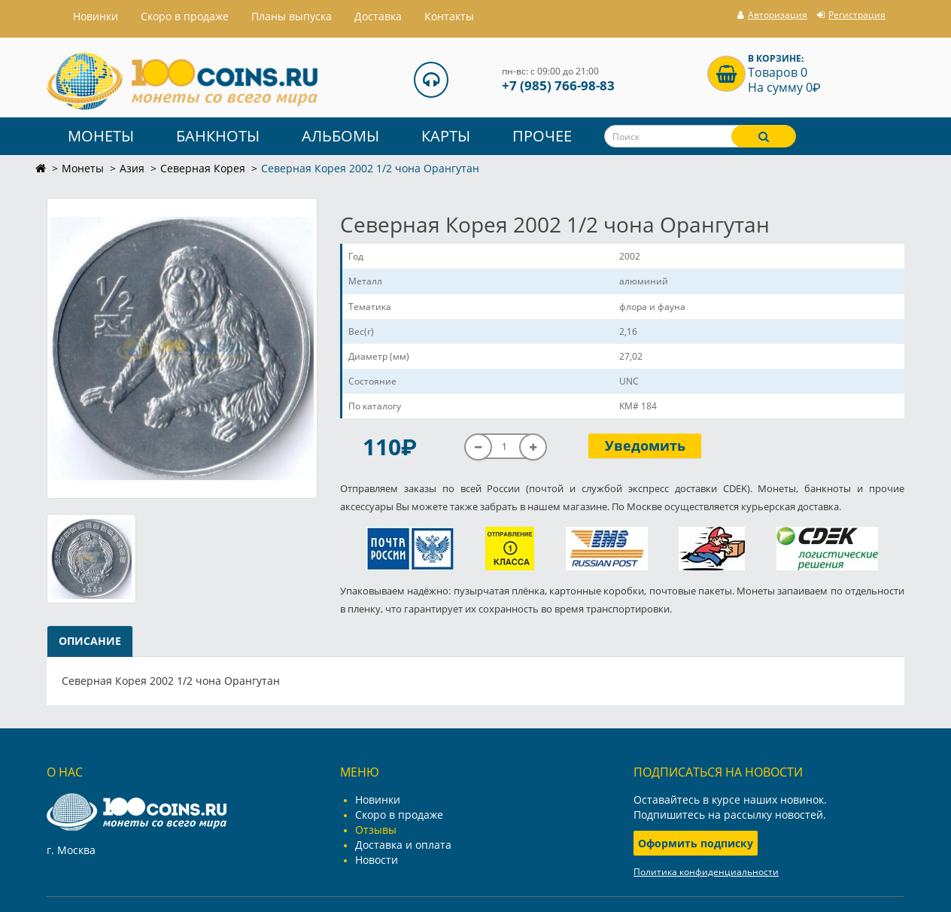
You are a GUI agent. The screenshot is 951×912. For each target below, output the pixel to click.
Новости (376, 860)
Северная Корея (202, 168)
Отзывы (376, 829)
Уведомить (645, 445)
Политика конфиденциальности (706, 871)
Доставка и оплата (403, 845)
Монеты (101, 136)
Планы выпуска (291, 16)
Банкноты (218, 136)
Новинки (377, 799)
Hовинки (95, 16)
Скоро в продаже (185, 16)
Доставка (378, 16)
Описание (90, 641)
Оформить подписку (695, 843)
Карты (445, 136)
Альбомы (340, 136)
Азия (132, 168)
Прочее (542, 136)
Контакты (449, 16)
